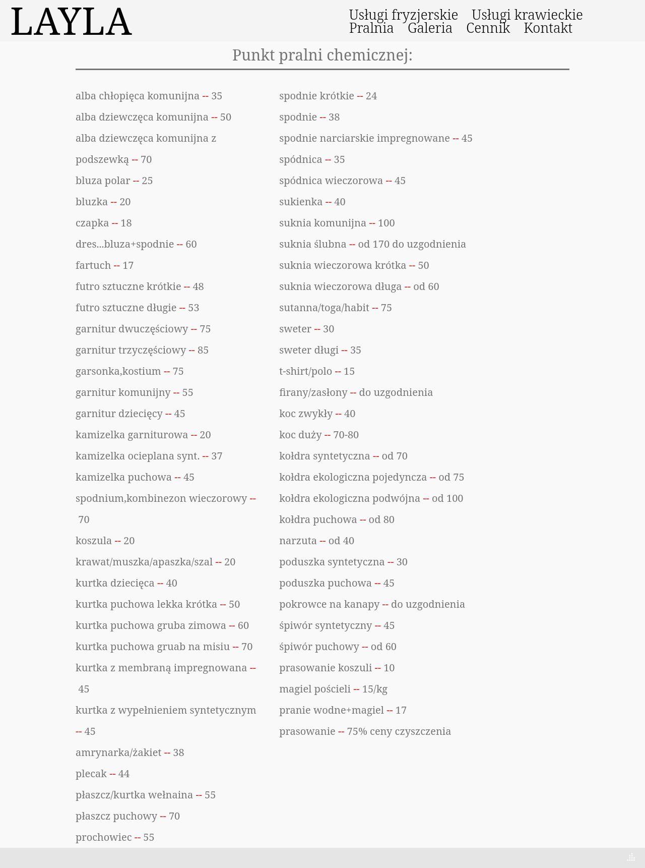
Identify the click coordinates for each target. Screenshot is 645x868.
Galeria (430, 28)
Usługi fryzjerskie (404, 15)
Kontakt (548, 28)
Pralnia (371, 28)
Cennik (488, 28)
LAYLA (71, 21)
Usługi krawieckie (527, 15)
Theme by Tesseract (583, 857)
